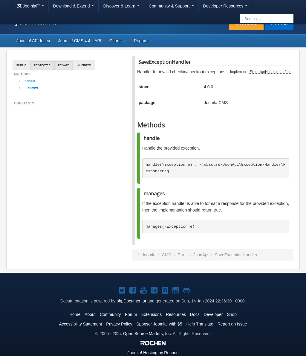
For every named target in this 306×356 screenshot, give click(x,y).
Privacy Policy (119, 324)
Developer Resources (225, 6)
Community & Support (171, 6)
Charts (117, 40)
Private (63, 65)
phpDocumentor (131, 301)
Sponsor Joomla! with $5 (159, 324)
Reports (143, 40)
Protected (42, 65)
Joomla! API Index (33, 40)
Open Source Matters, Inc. (147, 333)
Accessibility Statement (80, 324)
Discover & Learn (121, 6)
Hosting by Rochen (152, 352)
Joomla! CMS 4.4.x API (79, 40)
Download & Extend (73, 6)
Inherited (84, 65)
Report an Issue (232, 324)
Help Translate (199, 324)
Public (21, 65)
